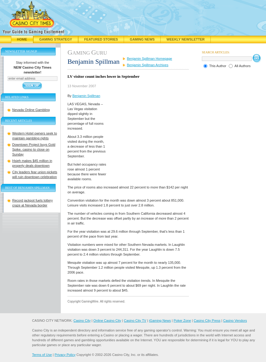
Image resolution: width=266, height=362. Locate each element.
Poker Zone (182, 320)
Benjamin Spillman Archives (148, 65)
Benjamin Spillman (86, 96)
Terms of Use (42, 355)
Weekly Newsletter (185, 39)
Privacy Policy (65, 355)
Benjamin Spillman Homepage (149, 58)
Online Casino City (107, 320)
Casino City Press (207, 320)
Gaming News (142, 39)
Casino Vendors (235, 320)
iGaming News (160, 320)
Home (22, 39)
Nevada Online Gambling (31, 110)
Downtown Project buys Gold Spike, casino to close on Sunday (33, 149)
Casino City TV (135, 320)
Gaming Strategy (55, 39)
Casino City (81, 320)
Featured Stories (101, 39)
